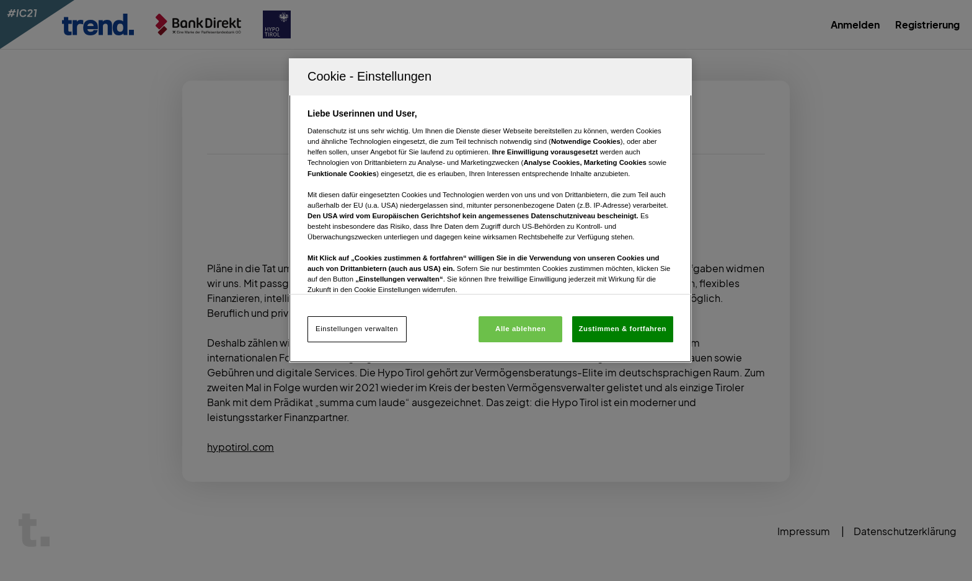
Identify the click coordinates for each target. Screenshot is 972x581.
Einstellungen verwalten (357, 328)
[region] (490, 210)
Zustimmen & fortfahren (622, 328)
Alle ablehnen (520, 328)
